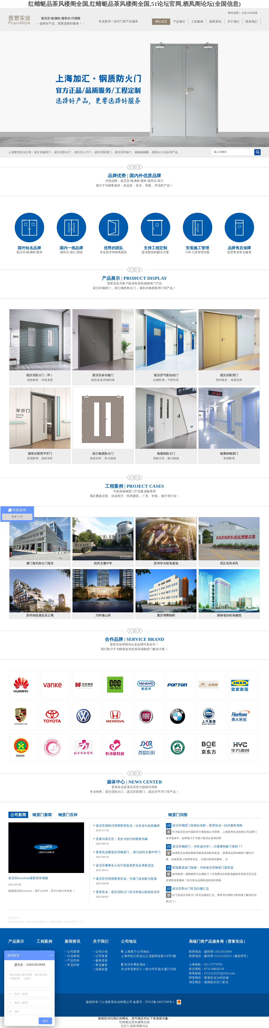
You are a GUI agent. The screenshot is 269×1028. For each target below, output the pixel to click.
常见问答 (73, 964)
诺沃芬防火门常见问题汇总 (190, 888)
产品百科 (73, 960)
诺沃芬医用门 (103, 152)
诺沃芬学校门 (123, 152)
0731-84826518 (214, 968)
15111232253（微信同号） (232, 956)
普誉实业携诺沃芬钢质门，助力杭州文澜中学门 (128, 852)
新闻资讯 (215, 21)
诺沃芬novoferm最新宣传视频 (28, 878)
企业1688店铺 (249, 12)
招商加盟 (101, 969)
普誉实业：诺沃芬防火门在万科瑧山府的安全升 (128, 892)
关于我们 (233, 21)
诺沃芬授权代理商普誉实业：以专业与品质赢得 (128, 825)
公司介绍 (101, 951)
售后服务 (101, 964)
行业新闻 (73, 956)
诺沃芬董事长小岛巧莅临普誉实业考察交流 (125, 865)
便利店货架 (56, 921)
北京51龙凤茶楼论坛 (134, 1026)
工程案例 (197, 21)
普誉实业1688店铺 (216, 977)
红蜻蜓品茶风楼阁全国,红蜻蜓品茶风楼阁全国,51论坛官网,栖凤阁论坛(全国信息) (134, 4)
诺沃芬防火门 (62, 152)
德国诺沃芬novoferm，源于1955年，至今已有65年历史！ (41, 890)
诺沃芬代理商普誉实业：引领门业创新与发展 (126, 878)
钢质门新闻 (42, 815)
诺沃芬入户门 (82, 152)
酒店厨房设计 (16, 921)
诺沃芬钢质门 (42, 152)
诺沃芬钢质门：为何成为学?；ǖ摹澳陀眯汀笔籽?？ (207, 846)
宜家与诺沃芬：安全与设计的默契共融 (122, 839)
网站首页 (161, 21)
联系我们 (251, 21)
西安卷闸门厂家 (74, 921)
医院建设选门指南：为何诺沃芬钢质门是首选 (202, 867)
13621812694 (223, 951)
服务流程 (101, 960)
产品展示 (179, 21)
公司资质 (101, 956)
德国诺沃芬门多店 (216, 982)
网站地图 (233, 12)
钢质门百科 (68, 815)
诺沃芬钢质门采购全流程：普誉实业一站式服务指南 (207, 825)
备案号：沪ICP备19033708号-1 (153, 1002)
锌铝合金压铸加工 (36, 921)
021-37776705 (213, 964)
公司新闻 (18, 815)
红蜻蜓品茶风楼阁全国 (134, 1022)
